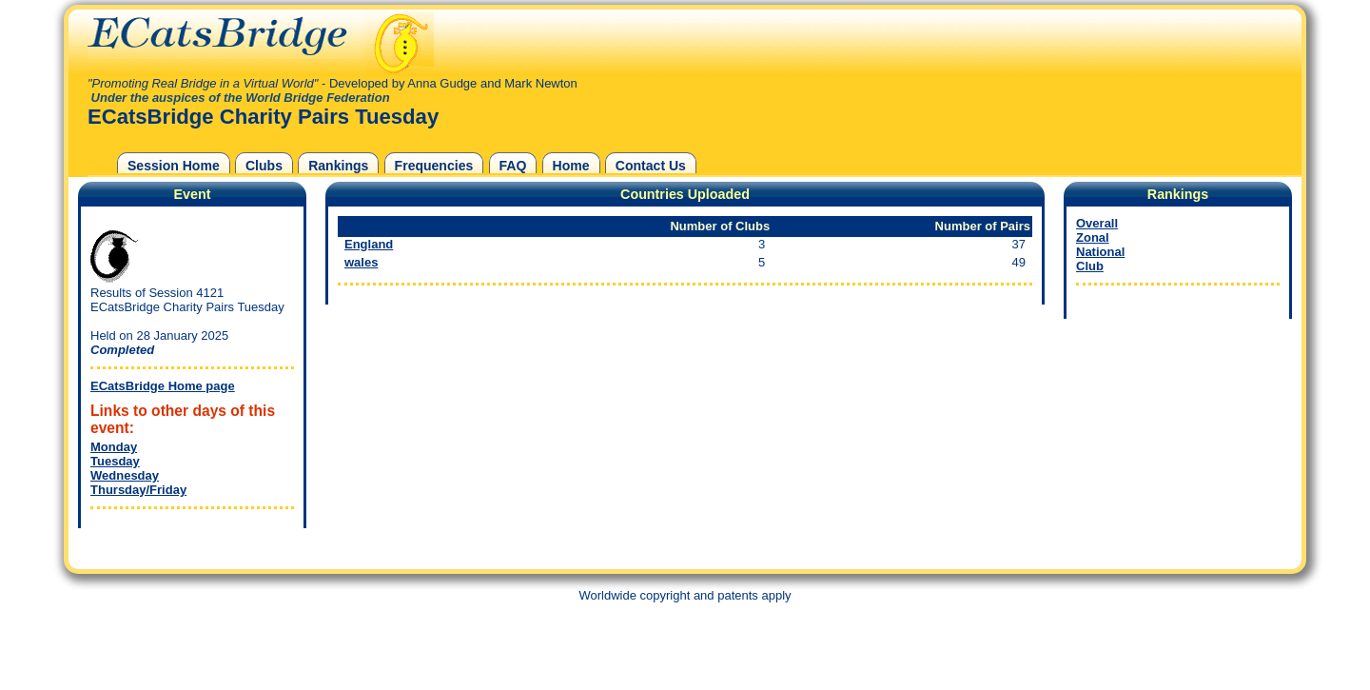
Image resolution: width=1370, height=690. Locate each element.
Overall (1097, 223)
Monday (113, 447)
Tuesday (115, 461)
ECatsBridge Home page (162, 386)
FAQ (513, 165)
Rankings (338, 165)
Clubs (264, 165)
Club (1090, 266)
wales (361, 262)
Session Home (173, 165)
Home (571, 165)
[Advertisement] (1173, 442)
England (368, 244)
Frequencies (434, 165)
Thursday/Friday (138, 490)
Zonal (1092, 237)
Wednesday (124, 475)
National (1100, 252)
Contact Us (651, 165)
